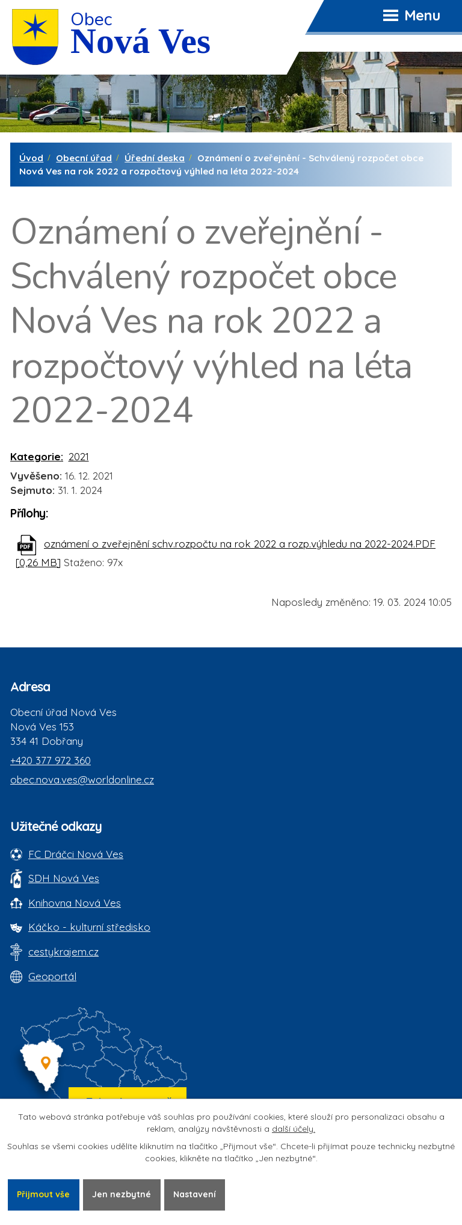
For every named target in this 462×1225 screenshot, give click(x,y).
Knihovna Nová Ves (74, 902)
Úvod (31, 158)
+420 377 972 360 (50, 760)
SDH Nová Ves (63, 878)
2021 (79, 456)
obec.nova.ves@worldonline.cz (82, 779)
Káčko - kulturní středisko (89, 927)
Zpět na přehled (64, 610)
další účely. (293, 1128)
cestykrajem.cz (63, 951)
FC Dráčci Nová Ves (75, 854)
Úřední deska (155, 158)
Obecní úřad (84, 158)
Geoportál (52, 976)
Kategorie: (36, 456)
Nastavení (194, 1194)
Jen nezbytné (121, 1194)
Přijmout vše (43, 1194)
